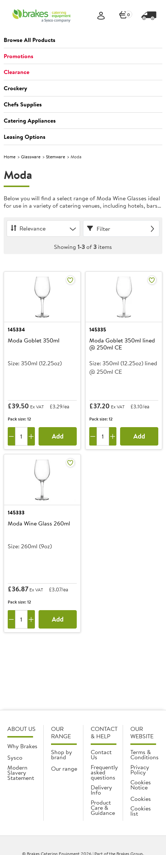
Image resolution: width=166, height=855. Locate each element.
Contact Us (101, 754)
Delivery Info (101, 790)
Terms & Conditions (144, 754)
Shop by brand (61, 754)
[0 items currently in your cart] (123, 16)
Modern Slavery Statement (20, 772)
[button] (83, 40)
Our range (64, 768)
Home (9, 157)
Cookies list (140, 811)
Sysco (14, 757)
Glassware (30, 157)
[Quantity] (21, 436)
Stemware (55, 157)
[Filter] (121, 228)
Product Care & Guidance (103, 807)
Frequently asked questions (104, 772)
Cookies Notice (140, 785)
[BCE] (41, 15)
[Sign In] (101, 16)
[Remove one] (11, 436)
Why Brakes (22, 746)
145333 (16, 512)
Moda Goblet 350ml (33, 340)
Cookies (140, 798)
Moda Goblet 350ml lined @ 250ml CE (122, 344)
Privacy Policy (139, 769)
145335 (97, 329)
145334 (16, 329)
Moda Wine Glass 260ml (39, 523)
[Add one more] (31, 436)
